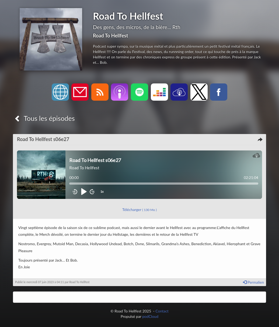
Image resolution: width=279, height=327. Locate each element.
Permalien (253, 282)
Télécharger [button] (139, 209)
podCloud (150, 316)
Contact (162, 311)
